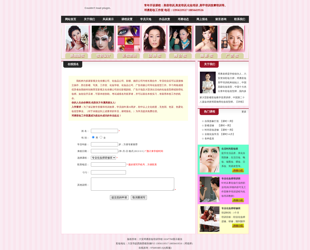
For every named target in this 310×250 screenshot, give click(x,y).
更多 (244, 111)
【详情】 (240, 101)
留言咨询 (220, 19)
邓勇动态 (183, 19)
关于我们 (89, 19)
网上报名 (202, 19)
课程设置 (126, 19)
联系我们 (239, 19)
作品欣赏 (164, 19)
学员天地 (145, 19)
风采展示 (108, 19)
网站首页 (70, 19)
